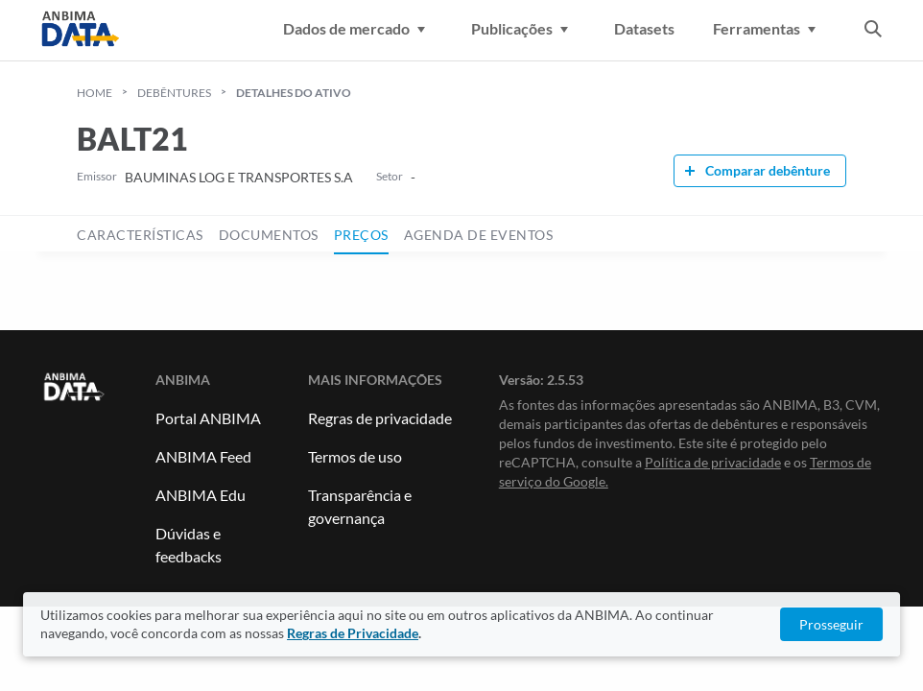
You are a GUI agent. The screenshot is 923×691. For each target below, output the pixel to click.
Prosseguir (831, 624)
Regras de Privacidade (352, 633)
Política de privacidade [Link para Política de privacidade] (713, 462)
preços (361, 234)
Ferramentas (768, 28)
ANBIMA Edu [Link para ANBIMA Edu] (200, 495)
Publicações (523, 28)
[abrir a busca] (873, 30)
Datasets (644, 28)
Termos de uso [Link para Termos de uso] (355, 456)
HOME (94, 92)
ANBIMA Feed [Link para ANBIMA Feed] (203, 456)
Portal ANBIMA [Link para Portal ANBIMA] (208, 418)
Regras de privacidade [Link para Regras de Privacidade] (380, 418)
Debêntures (174, 92)
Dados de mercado (358, 28)
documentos (269, 234)
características (140, 234)
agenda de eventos (479, 234)
